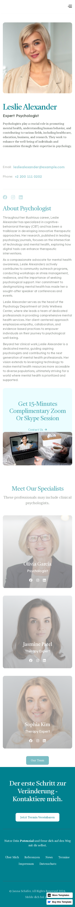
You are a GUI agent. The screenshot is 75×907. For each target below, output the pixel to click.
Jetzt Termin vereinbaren (37, 817)
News (49, 857)
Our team (37, 766)
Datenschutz (47, 864)
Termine (64, 857)
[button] (69, 6)
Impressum (26, 864)
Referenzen (32, 857)
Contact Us (37, 435)
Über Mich (12, 857)
